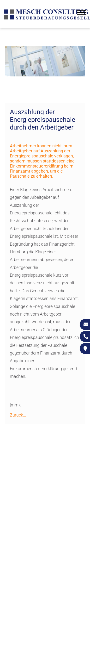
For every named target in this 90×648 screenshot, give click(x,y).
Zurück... (18, 414)
